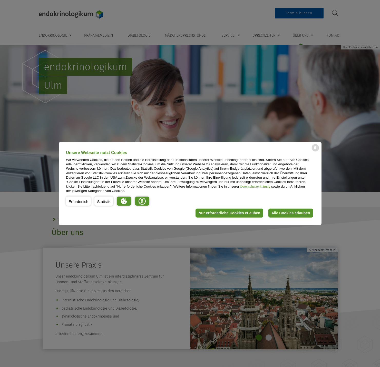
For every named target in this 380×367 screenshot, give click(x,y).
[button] (78, 201)
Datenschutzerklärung (255, 186)
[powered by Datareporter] (315, 151)
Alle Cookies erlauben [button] (290, 213)
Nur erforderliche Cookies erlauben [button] (229, 213)
